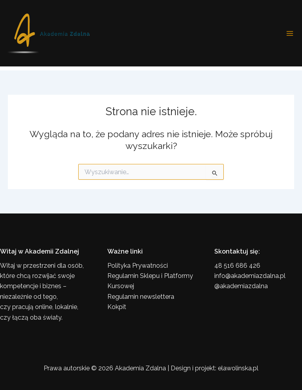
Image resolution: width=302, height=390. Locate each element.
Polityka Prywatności (137, 265)
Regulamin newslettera (140, 296)
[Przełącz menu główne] (290, 33)
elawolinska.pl (238, 368)
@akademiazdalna (241, 286)
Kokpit (116, 307)
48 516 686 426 (237, 265)
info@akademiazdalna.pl (249, 276)
